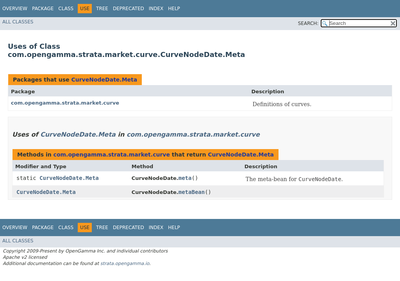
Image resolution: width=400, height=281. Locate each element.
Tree (102, 8)
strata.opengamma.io (124, 263)
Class (65, 8)
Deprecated (128, 8)
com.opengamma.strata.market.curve (65, 103)
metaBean (192, 192)
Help (174, 8)
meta (185, 178)
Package (43, 8)
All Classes (17, 22)
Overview (14, 8)
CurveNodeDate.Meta (104, 79)
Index (156, 8)
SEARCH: (308, 23)
